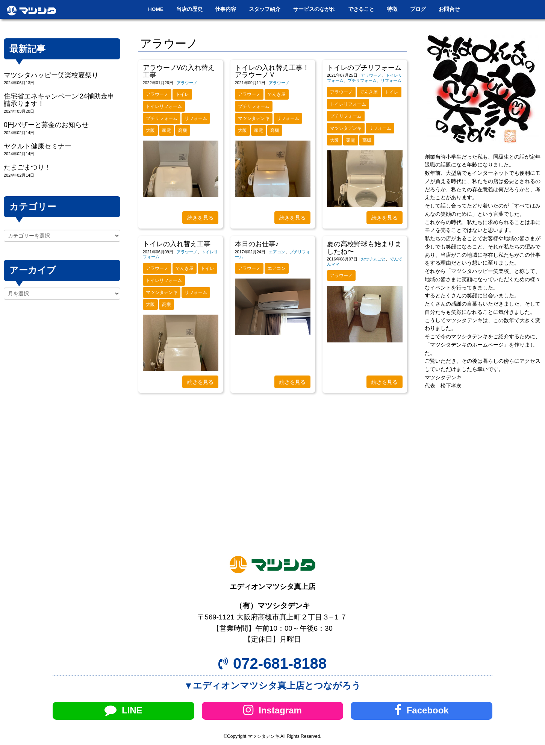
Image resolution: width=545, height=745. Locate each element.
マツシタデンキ (253, 118)
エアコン (277, 252)
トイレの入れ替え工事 (176, 244)
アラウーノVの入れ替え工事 (179, 71)
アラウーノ (187, 82)
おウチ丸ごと (373, 259)
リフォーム (196, 118)
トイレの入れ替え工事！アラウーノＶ (272, 71)
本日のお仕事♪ (257, 244)
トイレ (182, 94)
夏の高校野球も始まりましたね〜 (364, 247)
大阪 (150, 130)
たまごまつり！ (27, 167)
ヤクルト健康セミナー (37, 146)
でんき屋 (277, 94)
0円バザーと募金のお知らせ (46, 125)
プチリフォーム (161, 118)
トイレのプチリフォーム (364, 67)
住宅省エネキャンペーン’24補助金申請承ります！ (59, 99)
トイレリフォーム (164, 106)
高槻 (182, 130)
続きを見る (200, 218)
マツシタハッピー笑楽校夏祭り (51, 75)
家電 (166, 130)
